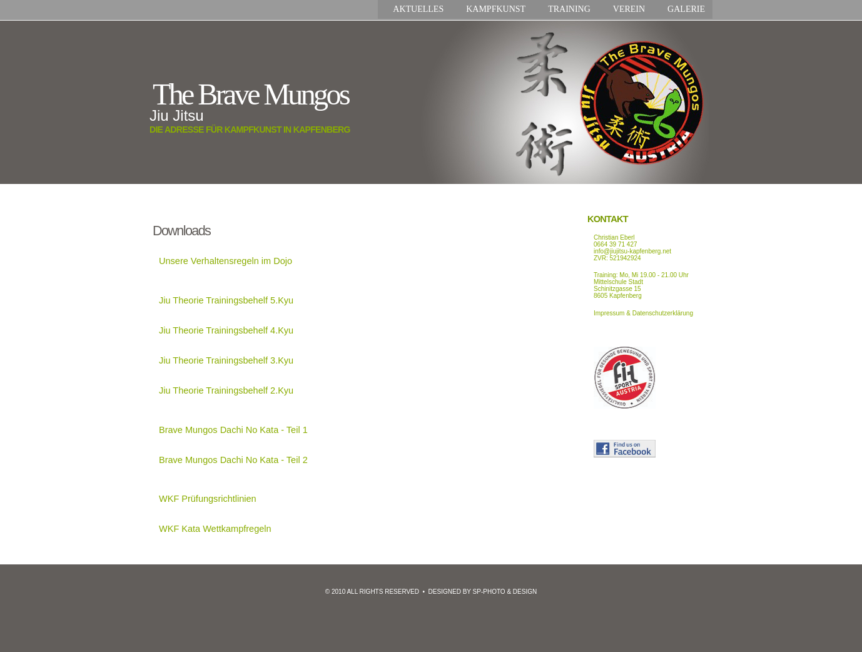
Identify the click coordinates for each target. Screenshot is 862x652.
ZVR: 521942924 (617, 258)
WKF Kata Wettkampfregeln (215, 529)
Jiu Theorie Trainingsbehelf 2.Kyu (226, 390)
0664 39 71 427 (615, 244)
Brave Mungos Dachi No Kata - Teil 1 (233, 430)
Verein (629, 9)
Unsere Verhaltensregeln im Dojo (225, 261)
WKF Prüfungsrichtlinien (207, 499)
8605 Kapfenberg (618, 295)
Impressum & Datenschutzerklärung (643, 313)
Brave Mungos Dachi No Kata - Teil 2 (233, 460)
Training (569, 9)
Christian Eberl (614, 237)
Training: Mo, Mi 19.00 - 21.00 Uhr (641, 275)
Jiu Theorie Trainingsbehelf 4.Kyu (226, 330)
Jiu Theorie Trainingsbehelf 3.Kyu (226, 360)
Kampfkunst (495, 9)
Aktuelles (418, 9)
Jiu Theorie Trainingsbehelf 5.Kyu (226, 300)
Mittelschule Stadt (618, 281)
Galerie (686, 9)
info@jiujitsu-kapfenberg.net (632, 251)
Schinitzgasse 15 (617, 288)
